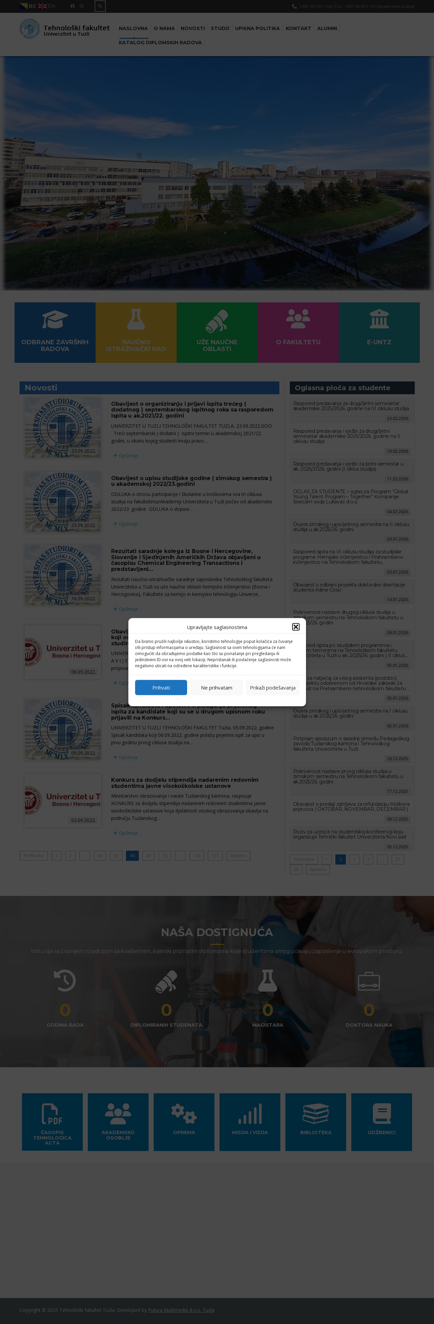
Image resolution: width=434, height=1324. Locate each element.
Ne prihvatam (216, 687)
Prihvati (161, 687)
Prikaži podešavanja (273, 687)
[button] (295, 626)
